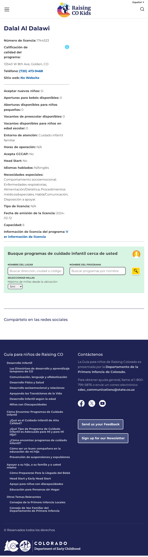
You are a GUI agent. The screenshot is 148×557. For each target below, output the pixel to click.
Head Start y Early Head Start (30, 480)
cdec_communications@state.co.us (106, 391)
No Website (29, 79)
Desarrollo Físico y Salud (27, 384)
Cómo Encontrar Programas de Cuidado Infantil (35, 415)
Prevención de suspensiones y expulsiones (40, 458)
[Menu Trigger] (7, 10)
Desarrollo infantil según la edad (33, 400)
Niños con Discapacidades (28, 405)
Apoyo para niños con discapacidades (36, 485)
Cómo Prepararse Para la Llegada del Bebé (40, 474)
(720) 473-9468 (31, 72)
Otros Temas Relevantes (24, 498)
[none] (129, 2)
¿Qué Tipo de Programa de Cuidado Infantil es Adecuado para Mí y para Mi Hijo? (37, 433)
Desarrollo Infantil (19, 364)
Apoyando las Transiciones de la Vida (36, 395)
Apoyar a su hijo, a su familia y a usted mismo (34, 468)
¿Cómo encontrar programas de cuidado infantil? (38, 443)
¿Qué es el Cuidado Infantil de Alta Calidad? (34, 423)
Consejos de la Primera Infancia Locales (37, 503)
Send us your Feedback (101, 425)
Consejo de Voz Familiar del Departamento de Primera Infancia (35, 511)
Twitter (11, 328)
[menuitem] (129, 2)
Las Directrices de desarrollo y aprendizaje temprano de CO (40, 371)
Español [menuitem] (137, 2)
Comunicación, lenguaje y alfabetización (38, 378)
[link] (5, 328)
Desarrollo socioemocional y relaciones (37, 389)
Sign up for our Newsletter (103, 439)
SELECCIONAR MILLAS (21, 279)
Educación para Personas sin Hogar (35, 491)
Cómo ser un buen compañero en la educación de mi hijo (35, 452)
